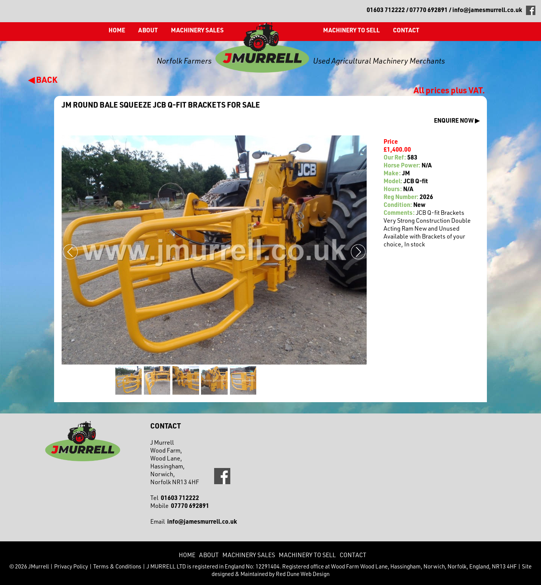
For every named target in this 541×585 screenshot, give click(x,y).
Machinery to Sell (351, 30)
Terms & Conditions (117, 566)
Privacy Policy (71, 566)
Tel (174, 497)
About (148, 30)
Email (193, 521)
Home (117, 30)
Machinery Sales (197, 30)
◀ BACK (42, 79)
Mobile (179, 505)
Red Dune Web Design (302, 573)
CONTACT (406, 30)
